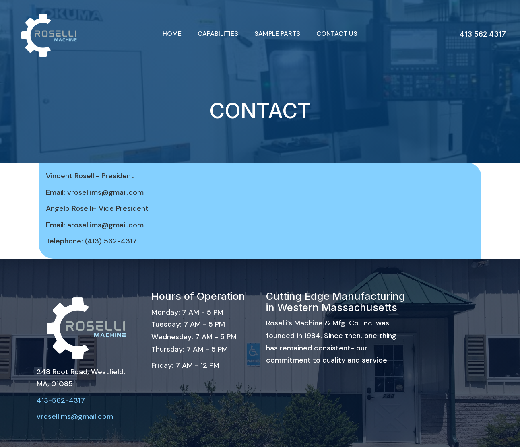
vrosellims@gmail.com (75, 416)
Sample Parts (277, 33)
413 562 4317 (483, 34)
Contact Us (336, 33)
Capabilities (218, 33)
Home (172, 33)
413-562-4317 (61, 400)
